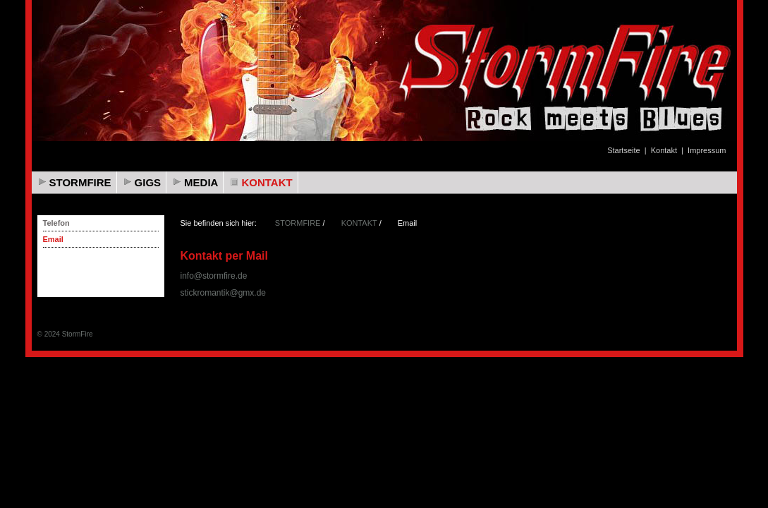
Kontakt (664, 150)
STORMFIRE (80, 182)
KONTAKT (266, 182)
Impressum (707, 150)
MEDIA (201, 182)
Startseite (623, 150)
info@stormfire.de (214, 276)
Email (53, 239)
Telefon (56, 223)
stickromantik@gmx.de (224, 293)
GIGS (148, 182)
